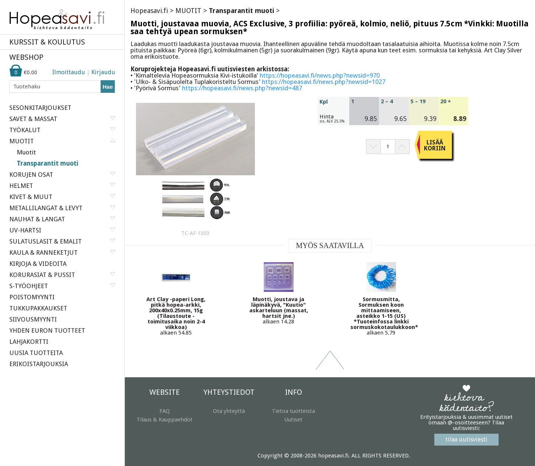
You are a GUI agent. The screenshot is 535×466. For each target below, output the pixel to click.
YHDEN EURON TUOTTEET (47, 330)
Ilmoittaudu (68, 72)
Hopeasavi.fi (149, 10)
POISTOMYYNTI (32, 297)
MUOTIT (188, 10)
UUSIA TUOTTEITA (36, 352)
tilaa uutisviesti (466, 439)
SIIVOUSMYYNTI (33, 319)
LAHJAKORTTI (28, 341)
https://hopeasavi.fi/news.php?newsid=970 (320, 75)
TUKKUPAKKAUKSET (38, 308)
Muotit (26, 152)
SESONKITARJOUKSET (40, 107)
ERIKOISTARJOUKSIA (38, 364)
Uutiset (293, 419)
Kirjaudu (103, 72)
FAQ (164, 411)
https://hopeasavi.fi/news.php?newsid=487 (242, 88)
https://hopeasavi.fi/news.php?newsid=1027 (323, 81)
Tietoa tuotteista (293, 411)
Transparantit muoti (47, 163)
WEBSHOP (26, 57)
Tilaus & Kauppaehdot (164, 419)
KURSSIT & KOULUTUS (47, 42)
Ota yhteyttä (229, 411)
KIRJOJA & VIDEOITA (38, 263)
